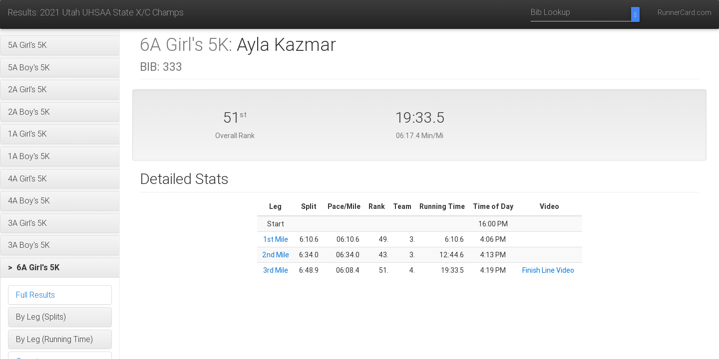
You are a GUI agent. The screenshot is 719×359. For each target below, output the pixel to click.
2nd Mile (275, 254)
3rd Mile (275, 270)
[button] (59, 45)
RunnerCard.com (685, 12)
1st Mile (275, 239)
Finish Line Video (548, 270)
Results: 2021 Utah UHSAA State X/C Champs (95, 12)
